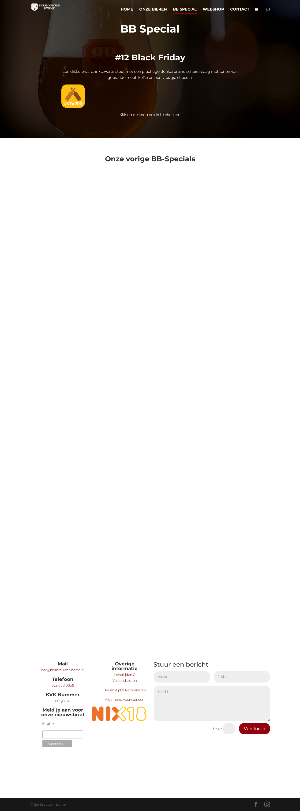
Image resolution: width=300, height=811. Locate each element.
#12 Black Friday (150, 57)
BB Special (185, 9)
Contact (239, 9)
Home (127, 9)
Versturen (254, 728)
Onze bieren (153, 9)
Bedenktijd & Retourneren (125, 690)
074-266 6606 (63, 685)
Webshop (213, 9)
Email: (48, 724)
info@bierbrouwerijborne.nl (63, 670)
